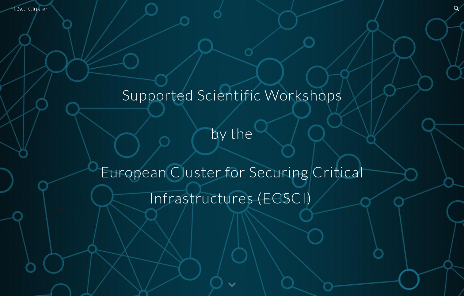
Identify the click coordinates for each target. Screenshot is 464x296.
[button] (456, 8)
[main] (232, 148)
